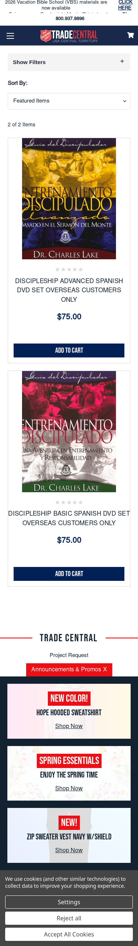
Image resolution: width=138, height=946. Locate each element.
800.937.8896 (70, 19)
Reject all (69, 918)
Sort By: (17, 83)
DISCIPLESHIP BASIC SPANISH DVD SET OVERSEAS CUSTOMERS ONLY (69, 519)
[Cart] (130, 35)
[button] (69, 62)
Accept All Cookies (69, 934)
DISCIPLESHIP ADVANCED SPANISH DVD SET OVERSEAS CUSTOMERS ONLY (69, 291)
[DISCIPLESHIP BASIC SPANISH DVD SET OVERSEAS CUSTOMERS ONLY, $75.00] (69, 431)
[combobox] (69, 101)
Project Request (69, 656)
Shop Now (69, 727)
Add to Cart (69, 350)
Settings (69, 902)
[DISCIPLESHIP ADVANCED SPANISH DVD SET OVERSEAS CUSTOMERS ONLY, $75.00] (69, 198)
